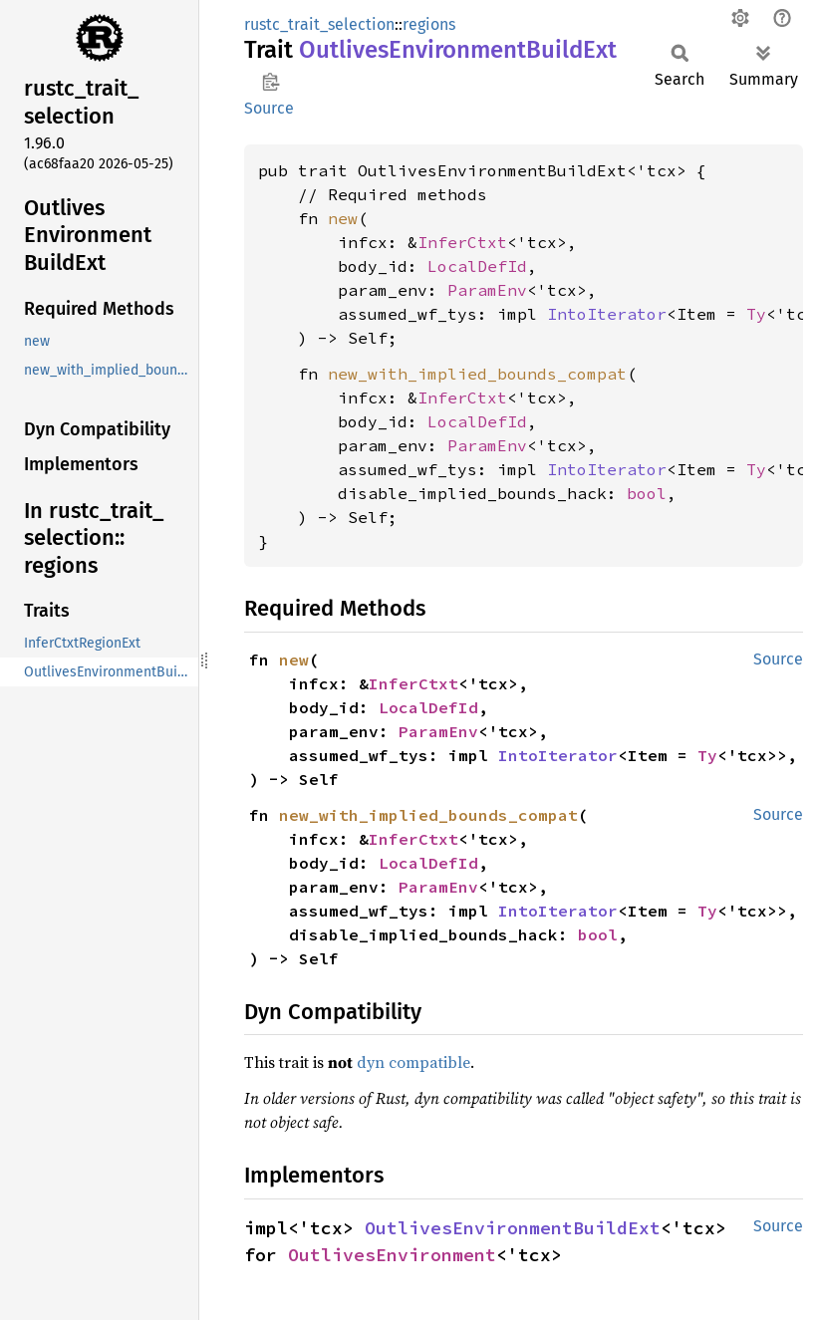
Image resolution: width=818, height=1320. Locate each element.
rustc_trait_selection (319, 24)
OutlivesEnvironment (392, 1254)
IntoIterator (607, 314)
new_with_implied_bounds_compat (477, 374)
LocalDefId (477, 266)
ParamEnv (487, 290)
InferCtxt (462, 242)
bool (647, 493)
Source (269, 108)
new (343, 218)
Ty (756, 314)
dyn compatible (413, 1062)
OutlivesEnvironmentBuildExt (513, 1227)
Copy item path (270, 82)
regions (429, 24)
